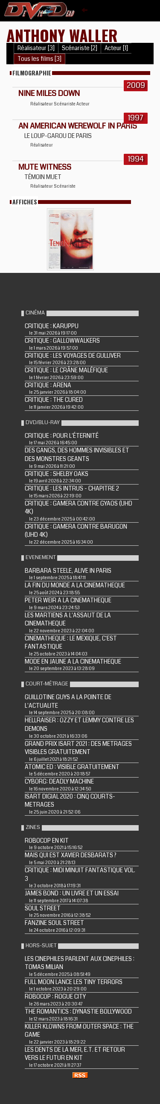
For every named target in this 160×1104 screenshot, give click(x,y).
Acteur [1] (116, 48)
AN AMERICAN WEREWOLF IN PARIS (77, 126)
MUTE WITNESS (44, 167)
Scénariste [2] (79, 48)
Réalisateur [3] (36, 48)
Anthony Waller (62, 35)
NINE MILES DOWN (49, 93)
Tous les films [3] (39, 59)
